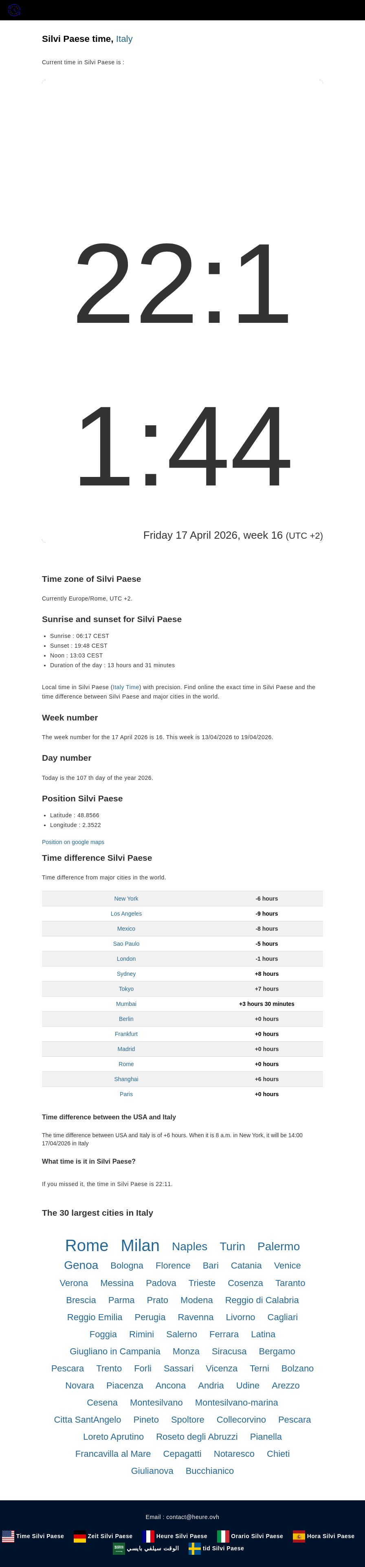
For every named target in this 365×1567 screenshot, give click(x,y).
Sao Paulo (126, 943)
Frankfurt (126, 1034)
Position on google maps (73, 842)
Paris (126, 1094)
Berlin (126, 1019)
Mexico (126, 928)
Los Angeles (126, 913)
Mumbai (126, 1004)
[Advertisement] (182, 141)
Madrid (126, 1049)
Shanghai (126, 1079)
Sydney (126, 974)
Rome (126, 1064)
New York (126, 898)
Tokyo (126, 989)
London (126, 958)
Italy (124, 39)
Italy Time (126, 687)
